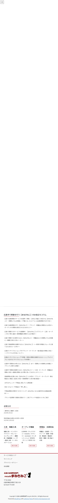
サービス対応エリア (10, 455)
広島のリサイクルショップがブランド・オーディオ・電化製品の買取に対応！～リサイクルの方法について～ (29, 352)
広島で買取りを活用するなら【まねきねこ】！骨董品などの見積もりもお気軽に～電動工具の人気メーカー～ (29, 339)
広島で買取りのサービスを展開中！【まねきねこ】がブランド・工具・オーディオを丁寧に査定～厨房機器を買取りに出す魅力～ (29, 333)
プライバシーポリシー (11, 462)
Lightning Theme (28, 499)
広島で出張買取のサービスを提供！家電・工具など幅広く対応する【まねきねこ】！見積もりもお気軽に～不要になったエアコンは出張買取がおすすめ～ (29, 320)
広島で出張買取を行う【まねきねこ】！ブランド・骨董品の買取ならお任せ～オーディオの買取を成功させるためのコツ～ (29, 326)
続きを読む (15, 445)
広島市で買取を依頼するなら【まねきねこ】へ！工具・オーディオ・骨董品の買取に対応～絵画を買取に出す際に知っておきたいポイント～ (29, 371)
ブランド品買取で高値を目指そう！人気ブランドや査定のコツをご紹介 (27, 397)
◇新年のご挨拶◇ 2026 (11, 411)
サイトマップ (8, 459)
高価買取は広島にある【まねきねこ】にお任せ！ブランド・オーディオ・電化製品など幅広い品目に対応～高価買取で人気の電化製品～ (29, 377)
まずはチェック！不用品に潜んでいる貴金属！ (19, 383)
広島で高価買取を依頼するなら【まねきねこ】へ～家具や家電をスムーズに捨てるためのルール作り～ (29, 345)
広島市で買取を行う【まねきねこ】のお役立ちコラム (25, 314)
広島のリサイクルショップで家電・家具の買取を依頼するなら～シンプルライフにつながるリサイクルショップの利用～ (29, 358)
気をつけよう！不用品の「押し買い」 (16, 387)
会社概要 (6, 466)
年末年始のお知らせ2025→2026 (14, 418)
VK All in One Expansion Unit (42, 499)
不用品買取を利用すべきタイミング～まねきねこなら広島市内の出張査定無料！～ (28, 392)
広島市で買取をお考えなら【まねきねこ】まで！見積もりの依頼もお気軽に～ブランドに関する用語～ (29, 365)
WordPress (18, 499)
